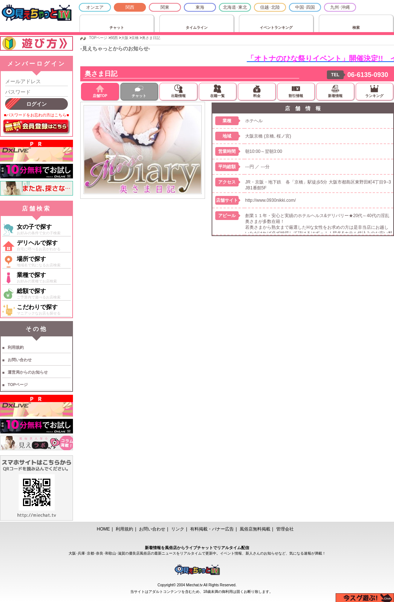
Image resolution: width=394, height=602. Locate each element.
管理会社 (285, 529)
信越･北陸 (270, 7)
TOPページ (18, 384)
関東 (165, 7)
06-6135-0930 (367, 74)
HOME (103, 529)
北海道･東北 (235, 7)
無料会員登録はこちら (36, 127)
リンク (177, 529)
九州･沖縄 (340, 7)
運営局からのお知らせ (28, 372)
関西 (129, 7)
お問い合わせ (20, 360)
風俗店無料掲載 (255, 529)
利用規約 (16, 347)
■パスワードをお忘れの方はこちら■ (36, 115)
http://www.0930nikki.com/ (270, 200)
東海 (200, 7)
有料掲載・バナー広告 (212, 529)
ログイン (36, 104)
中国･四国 (305, 7)
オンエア (95, 7)
